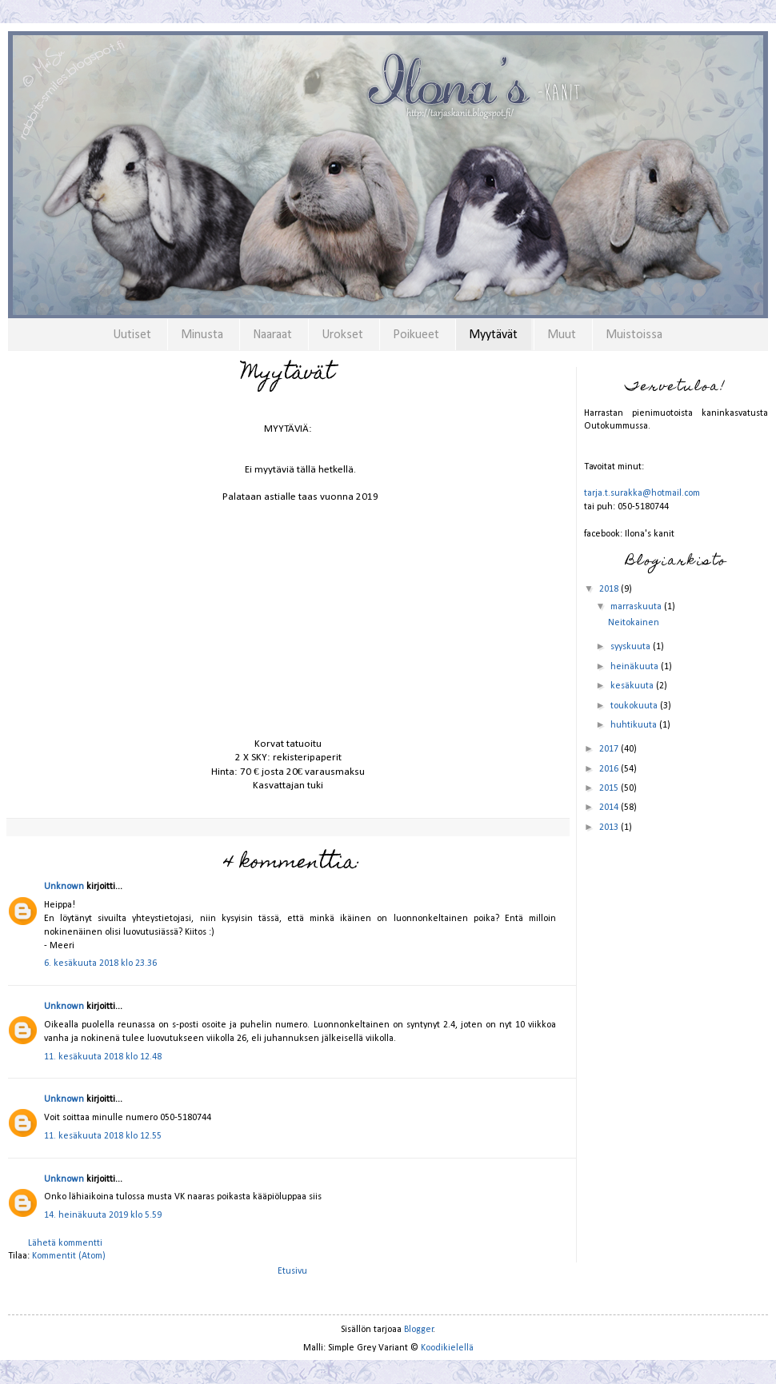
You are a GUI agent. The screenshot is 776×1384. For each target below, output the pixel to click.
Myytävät (493, 335)
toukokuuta (635, 706)
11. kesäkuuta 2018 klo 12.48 (103, 1057)
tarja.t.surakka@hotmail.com (642, 493)
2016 (610, 769)
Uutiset (132, 335)
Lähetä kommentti (65, 1243)
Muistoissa (634, 335)
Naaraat (272, 335)
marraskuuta (637, 607)
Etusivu (292, 1271)
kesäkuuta (633, 686)
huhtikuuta (634, 725)
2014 (610, 807)
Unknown (64, 886)
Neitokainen (633, 623)
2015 (610, 788)
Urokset (342, 335)
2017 (610, 749)
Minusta (202, 335)
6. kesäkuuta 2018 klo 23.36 (100, 963)
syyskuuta (631, 647)
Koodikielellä (447, 1348)
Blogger (419, 1329)
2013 (610, 827)
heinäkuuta (635, 667)
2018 (610, 589)
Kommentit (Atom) (69, 1256)
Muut (561, 335)
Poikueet (416, 335)
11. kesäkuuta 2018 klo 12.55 (103, 1136)
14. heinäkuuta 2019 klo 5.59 (103, 1215)
